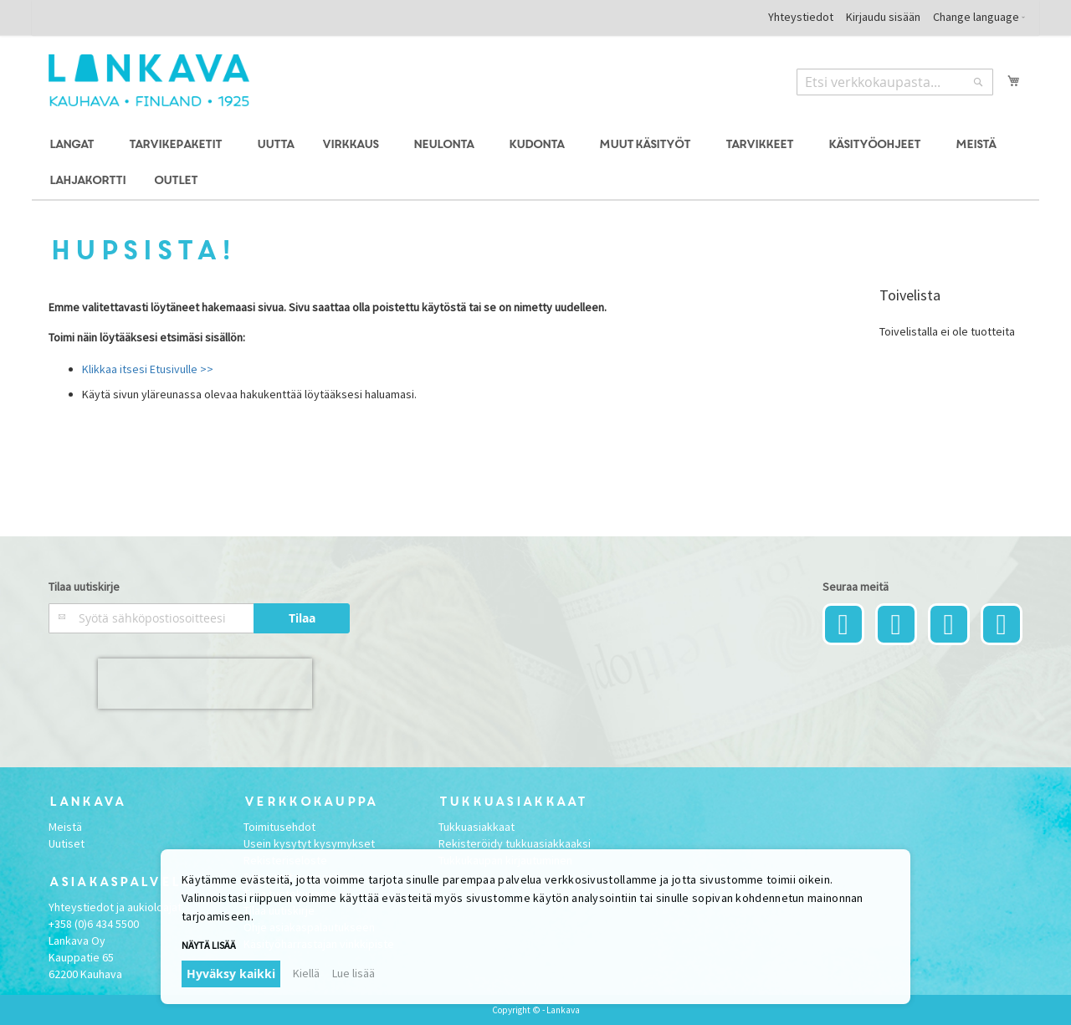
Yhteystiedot (800, 16)
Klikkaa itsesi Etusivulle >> (147, 369)
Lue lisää (353, 973)
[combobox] (895, 82)
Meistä (65, 826)
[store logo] (149, 80)
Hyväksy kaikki (231, 973)
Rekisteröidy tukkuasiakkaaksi (514, 843)
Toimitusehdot (279, 826)
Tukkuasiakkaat (476, 826)
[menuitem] (74, 145)
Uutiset (67, 843)
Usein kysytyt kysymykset (309, 843)
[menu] (535, 163)
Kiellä (306, 973)
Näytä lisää (209, 945)
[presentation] (205, 684)
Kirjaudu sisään (883, 16)
